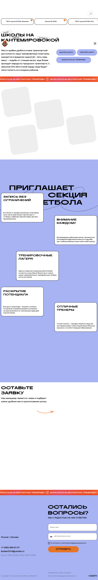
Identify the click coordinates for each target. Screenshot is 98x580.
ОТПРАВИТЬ (63, 549)
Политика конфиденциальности (62, 576)
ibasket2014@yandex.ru (12, 551)
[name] (72, 527)
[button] (78, 406)
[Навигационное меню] (95, 43)
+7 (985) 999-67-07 (10, 548)
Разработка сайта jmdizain (59, 573)
